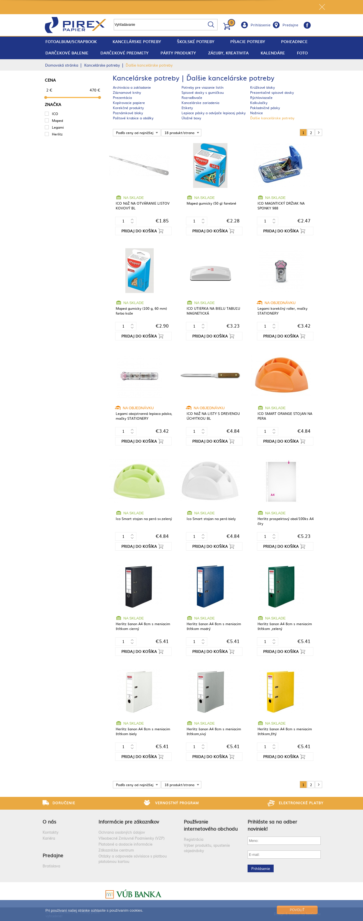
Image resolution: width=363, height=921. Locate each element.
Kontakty (50, 832)
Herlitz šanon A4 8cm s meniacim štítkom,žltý (285, 731)
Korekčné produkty (128, 107)
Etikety (187, 107)
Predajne (290, 25)
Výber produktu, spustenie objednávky (207, 848)
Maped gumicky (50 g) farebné (211, 203)
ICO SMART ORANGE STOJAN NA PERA (285, 416)
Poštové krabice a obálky (133, 117)
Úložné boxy (191, 117)
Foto (302, 53)
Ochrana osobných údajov (121, 832)
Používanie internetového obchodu (211, 825)
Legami (58, 127)
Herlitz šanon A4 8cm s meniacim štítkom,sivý (214, 731)
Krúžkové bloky (262, 87)
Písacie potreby (247, 41)
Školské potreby (195, 41)
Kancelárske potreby (137, 41)
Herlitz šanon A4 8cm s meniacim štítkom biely (143, 731)
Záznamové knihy (127, 92)
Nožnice (256, 112)
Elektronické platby (301, 802)
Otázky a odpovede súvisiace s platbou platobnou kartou (132, 858)
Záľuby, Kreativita (228, 53)
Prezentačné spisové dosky (272, 92)
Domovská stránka (61, 65)
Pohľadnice (294, 41)
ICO (55, 113)
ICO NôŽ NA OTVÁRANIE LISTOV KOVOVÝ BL (143, 206)
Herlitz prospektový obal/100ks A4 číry (286, 521)
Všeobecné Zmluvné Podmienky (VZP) (131, 838)
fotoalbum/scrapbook (71, 41)
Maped (57, 120)
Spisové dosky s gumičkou (203, 92)
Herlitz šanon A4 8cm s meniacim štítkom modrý (214, 626)
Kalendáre (273, 53)
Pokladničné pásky (265, 107)
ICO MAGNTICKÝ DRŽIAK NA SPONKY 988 (281, 206)
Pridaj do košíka (139, 231)
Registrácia (193, 839)
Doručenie (63, 802)
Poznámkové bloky (128, 112)
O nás (49, 821)
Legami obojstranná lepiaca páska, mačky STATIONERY (144, 416)
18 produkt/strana (179, 132)
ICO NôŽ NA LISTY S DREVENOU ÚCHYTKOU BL (213, 416)
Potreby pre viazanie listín (202, 87)
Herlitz (57, 134)
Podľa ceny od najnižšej (134, 132)
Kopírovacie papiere (129, 102)
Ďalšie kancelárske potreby (272, 117)
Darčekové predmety (124, 53)
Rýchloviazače (261, 97)
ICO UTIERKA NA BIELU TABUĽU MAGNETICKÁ (213, 311)
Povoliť (297, 910)
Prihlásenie (261, 25)
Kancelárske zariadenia (200, 102)
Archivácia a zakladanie (132, 87)
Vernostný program (177, 802)
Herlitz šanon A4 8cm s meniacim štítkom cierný (143, 626)
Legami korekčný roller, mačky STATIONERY (282, 311)
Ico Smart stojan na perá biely (211, 518)
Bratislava (51, 866)
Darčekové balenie (66, 53)
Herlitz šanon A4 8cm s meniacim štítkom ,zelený (285, 626)
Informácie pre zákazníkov (128, 821)
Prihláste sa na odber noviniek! (272, 825)
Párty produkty (178, 53)
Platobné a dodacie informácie (125, 844)
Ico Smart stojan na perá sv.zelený (144, 518)
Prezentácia (122, 97)
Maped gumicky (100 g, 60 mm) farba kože (141, 311)
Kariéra (49, 838)
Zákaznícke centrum (116, 850)
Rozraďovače (192, 97)
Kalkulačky (258, 102)
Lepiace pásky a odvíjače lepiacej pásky (214, 112)
